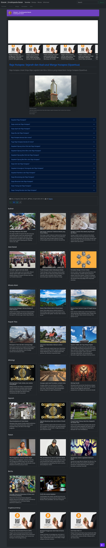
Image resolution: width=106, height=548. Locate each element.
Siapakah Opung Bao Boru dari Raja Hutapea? (25, 159)
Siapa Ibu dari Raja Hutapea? (20, 133)
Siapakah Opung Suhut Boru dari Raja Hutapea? (26, 151)
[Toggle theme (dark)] (102, 545)
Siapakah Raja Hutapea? (18, 120)
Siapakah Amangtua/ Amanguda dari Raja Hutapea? (27, 168)
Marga (17, 6)
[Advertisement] (53, 31)
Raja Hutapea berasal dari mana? (21, 137)
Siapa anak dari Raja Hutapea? (20, 124)
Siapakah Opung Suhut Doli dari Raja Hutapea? (25, 146)
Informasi (46, 2)
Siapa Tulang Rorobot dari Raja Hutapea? (24, 190)
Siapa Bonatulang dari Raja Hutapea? (22, 177)
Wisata (40, 2)
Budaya (34, 2)
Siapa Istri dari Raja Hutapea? (20, 164)
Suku (31, 6)
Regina (51, 199)
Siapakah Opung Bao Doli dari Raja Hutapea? (25, 155)
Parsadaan (24, 6)
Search (102, 2)
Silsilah (11, 6)
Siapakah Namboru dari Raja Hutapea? (23, 173)
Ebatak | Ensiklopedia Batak (12, 2)
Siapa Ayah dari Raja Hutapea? (20, 129)
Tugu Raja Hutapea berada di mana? (22, 142)
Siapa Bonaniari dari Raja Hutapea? (22, 181)
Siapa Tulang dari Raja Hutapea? (21, 186)
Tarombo (27, 2)
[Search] (87, 2)
